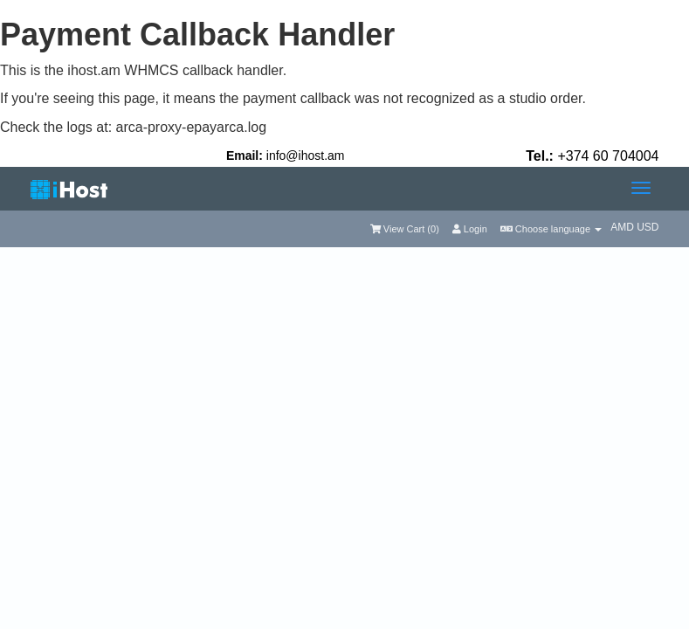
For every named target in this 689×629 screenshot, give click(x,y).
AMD (623, 227)
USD (647, 227)
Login (469, 229)
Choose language (551, 229)
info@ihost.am (305, 155)
